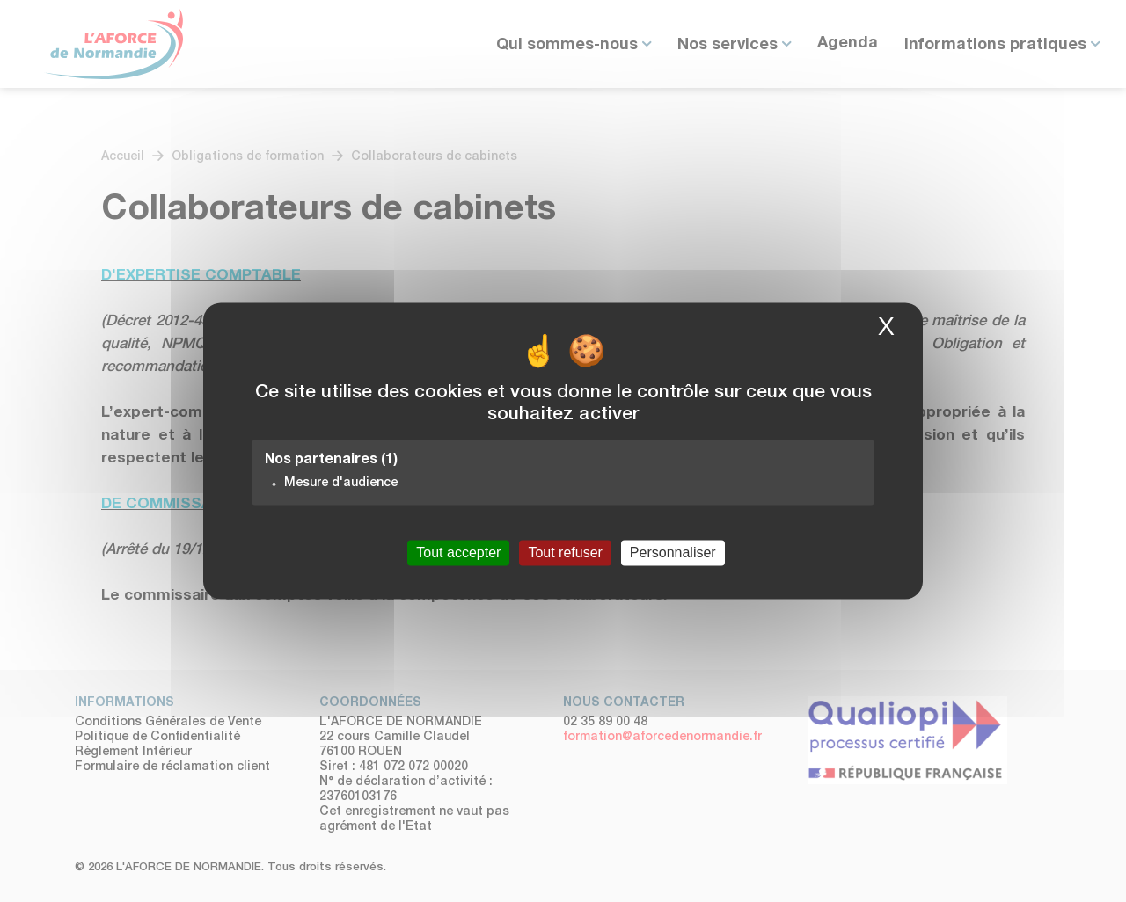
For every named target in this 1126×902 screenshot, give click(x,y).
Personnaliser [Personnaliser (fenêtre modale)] (673, 552)
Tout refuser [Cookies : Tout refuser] (565, 552)
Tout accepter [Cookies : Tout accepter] (458, 552)
